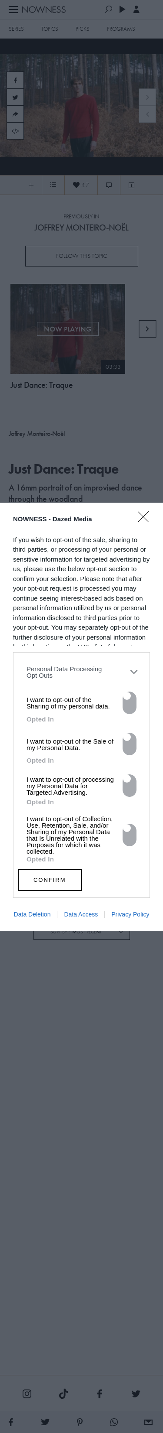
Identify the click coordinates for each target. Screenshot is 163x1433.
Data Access (81, 914)
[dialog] (81, 717)
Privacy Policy (130, 914)
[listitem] (81, 672)
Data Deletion (32, 914)
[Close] (146, 522)
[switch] (129, 703)
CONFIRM (49, 880)
